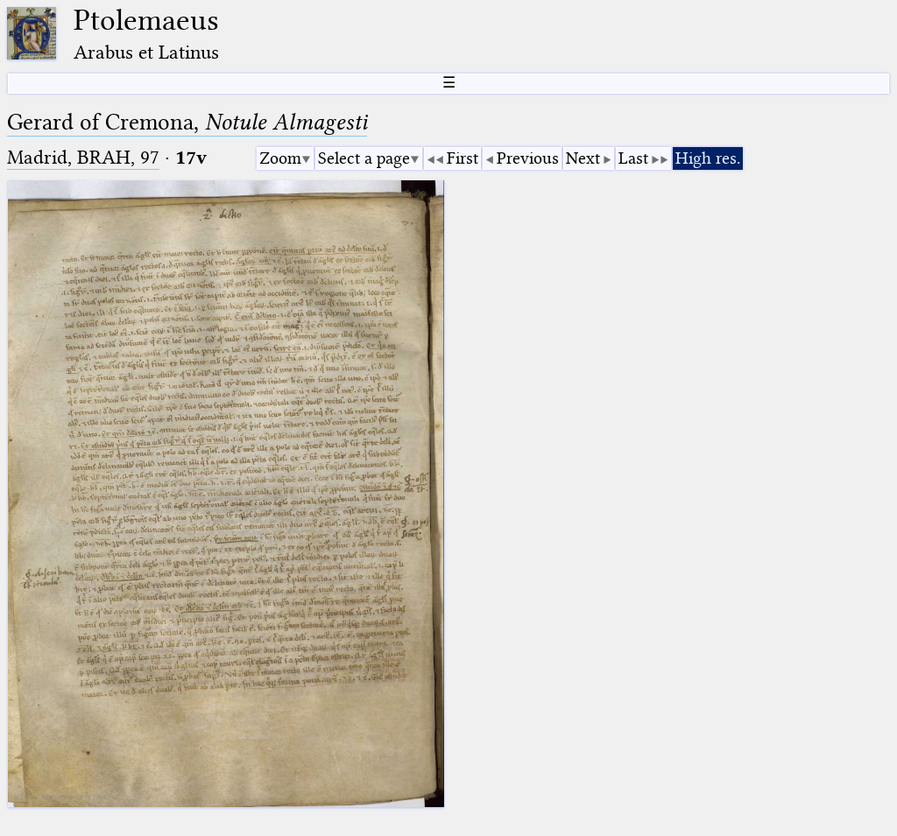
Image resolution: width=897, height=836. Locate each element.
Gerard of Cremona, (187, 122)
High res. (707, 158)
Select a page (364, 158)
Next (583, 158)
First (462, 158)
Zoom (280, 158)
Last (633, 158)
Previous (528, 158)
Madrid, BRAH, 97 (83, 157)
